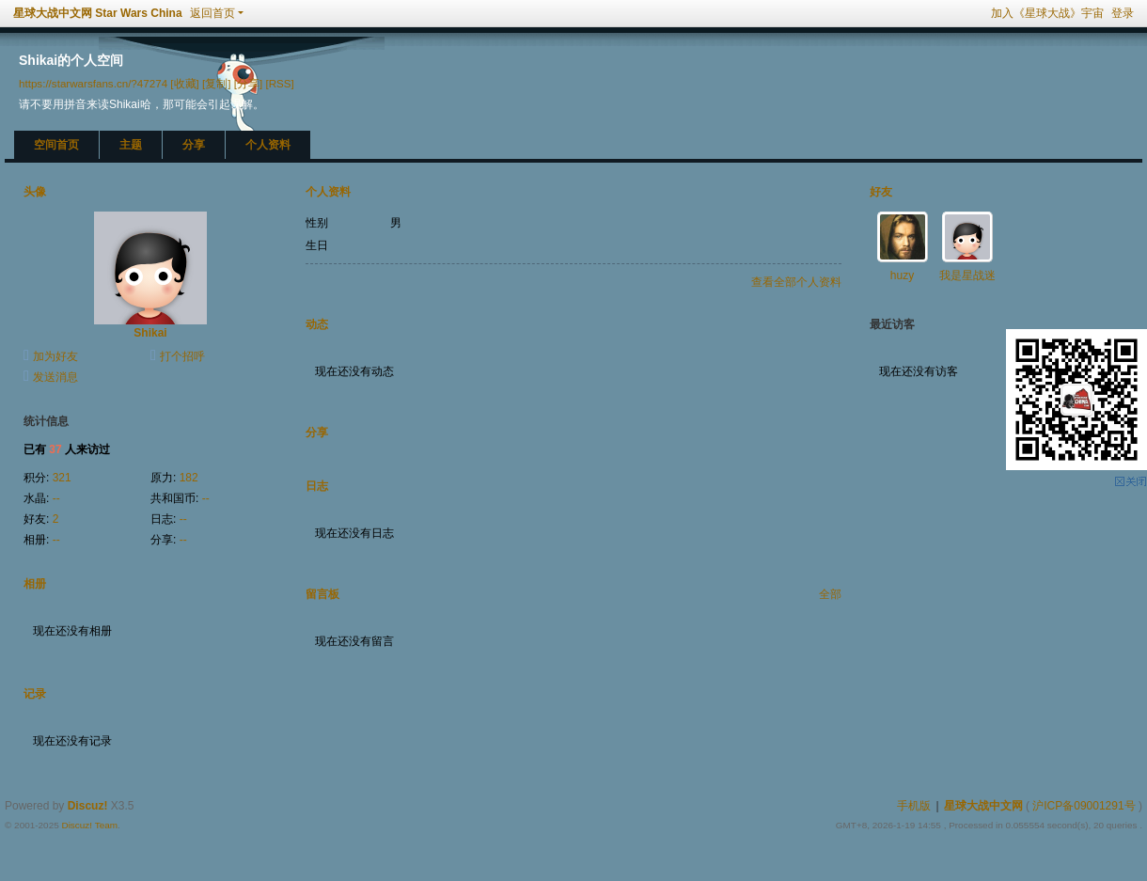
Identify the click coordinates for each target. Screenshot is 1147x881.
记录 (35, 693)
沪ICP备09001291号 (1083, 805)
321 (62, 477)
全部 (830, 594)
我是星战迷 (967, 275)
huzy (902, 275)
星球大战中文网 (983, 805)
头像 (35, 191)
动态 (317, 324)
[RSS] (279, 83)
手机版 (914, 805)
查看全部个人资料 (796, 282)
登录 (1122, 13)
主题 (130, 144)
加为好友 (55, 356)
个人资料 (268, 144)
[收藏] (184, 83)
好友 (881, 191)
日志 (317, 486)
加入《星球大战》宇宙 (1047, 13)
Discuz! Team (89, 825)
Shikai (150, 332)
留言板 (322, 594)
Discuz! (88, 805)
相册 (35, 583)
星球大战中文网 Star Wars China (97, 13)
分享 (193, 144)
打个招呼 (182, 356)
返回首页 (212, 13)
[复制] (216, 83)
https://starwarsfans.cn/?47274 (93, 83)
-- (56, 498)
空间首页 (56, 144)
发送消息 (55, 377)
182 (189, 477)
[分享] (248, 83)
